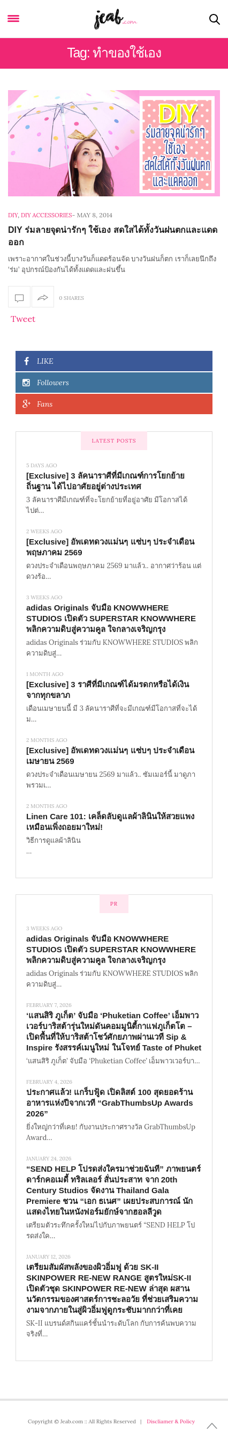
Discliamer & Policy (171, 1421)
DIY (13, 215)
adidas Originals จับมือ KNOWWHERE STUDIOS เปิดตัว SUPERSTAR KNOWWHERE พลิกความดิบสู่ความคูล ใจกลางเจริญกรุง (111, 618)
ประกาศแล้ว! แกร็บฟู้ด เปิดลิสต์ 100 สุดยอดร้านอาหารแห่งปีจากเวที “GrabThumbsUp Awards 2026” (109, 1102)
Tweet (23, 318)
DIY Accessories (46, 215)
